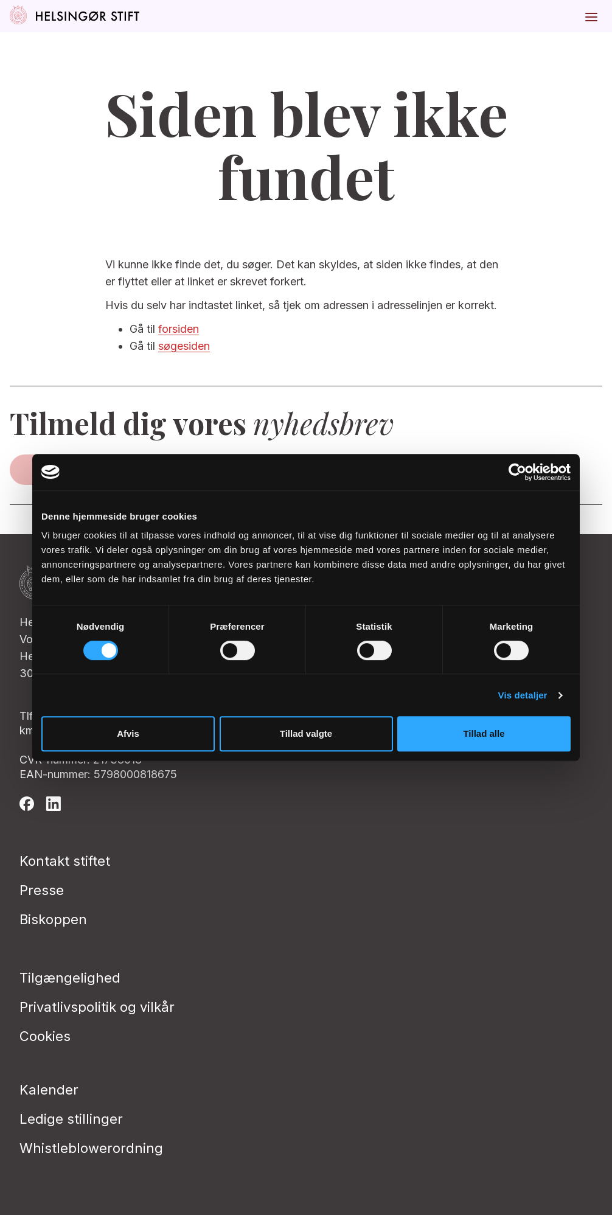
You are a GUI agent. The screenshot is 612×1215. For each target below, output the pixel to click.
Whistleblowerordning (91, 1148)
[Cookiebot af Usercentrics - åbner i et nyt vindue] (517, 472)
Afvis (128, 733)
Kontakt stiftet (64, 861)
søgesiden (184, 345)
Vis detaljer (523, 695)
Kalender (48, 1089)
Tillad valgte (306, 733)
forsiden (178, 328)
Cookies (45, 1036)
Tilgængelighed (69, 977)
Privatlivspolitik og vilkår (97, 1007)
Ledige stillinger (71, 1119)
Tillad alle (483, 733)
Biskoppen (53, 919)
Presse (41, 890)
